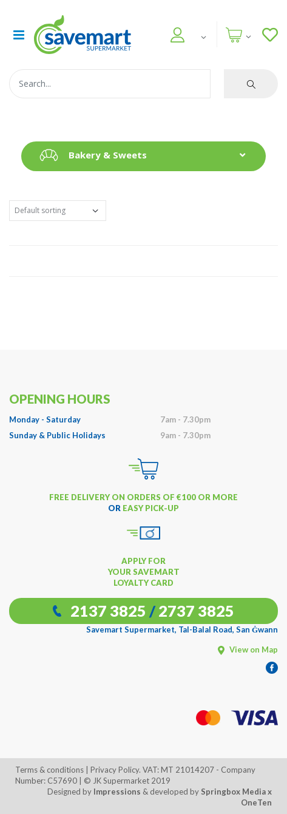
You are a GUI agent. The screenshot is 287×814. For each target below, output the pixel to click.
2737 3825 (196, 611)
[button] (174, 33)
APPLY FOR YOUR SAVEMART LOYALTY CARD (144, 572)
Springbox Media (233, 791)
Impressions (117, 791)
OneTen (256, 802)
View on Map (248, 649)
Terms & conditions (49, 770)
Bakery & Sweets (90, 155)
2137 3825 (108, 611)
